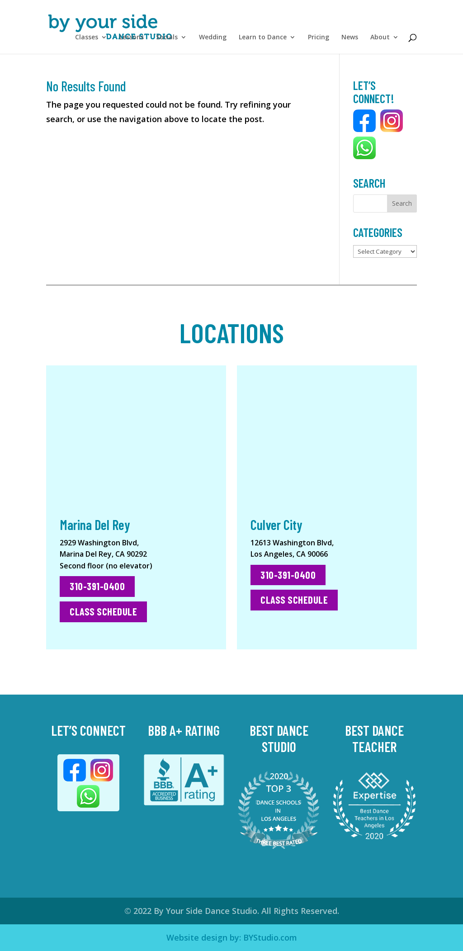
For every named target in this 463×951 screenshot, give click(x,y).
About (380, 37)
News (349, 37)
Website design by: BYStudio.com (231, 937)
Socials (167, 37)
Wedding (213, 37)
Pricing (318, 37)
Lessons (131, 37)
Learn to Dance (263, 37)
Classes (86, 37)
